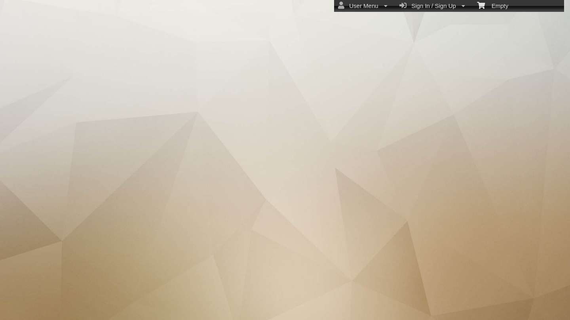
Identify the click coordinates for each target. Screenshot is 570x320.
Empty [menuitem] (492, 5)
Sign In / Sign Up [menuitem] (432, 5)
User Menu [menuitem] (363, 5)
